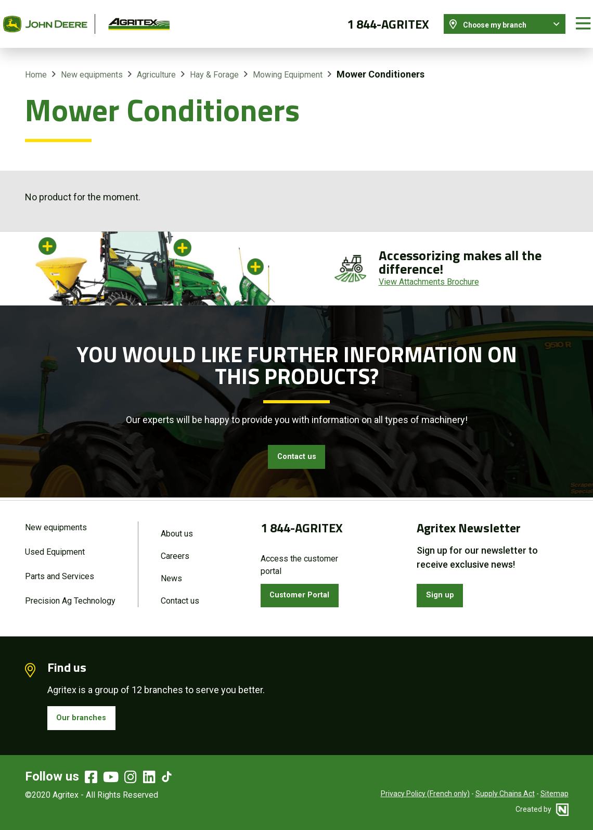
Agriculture (156, 64)
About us (177, 525)
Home (36, 64)
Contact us (296, 448)
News (171, 573)
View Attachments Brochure (429, 272)
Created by (542, 809)
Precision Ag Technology (70, 597)
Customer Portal (306, 588)
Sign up (443, 588)
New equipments (92, 64)
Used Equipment (55, 545)
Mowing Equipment (288, 64)
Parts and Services (59, 571)
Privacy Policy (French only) (425, 793)
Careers (175, 549)
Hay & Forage (214, 64)
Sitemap (554, 793)
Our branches (86, 715)
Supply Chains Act (505, 793)
